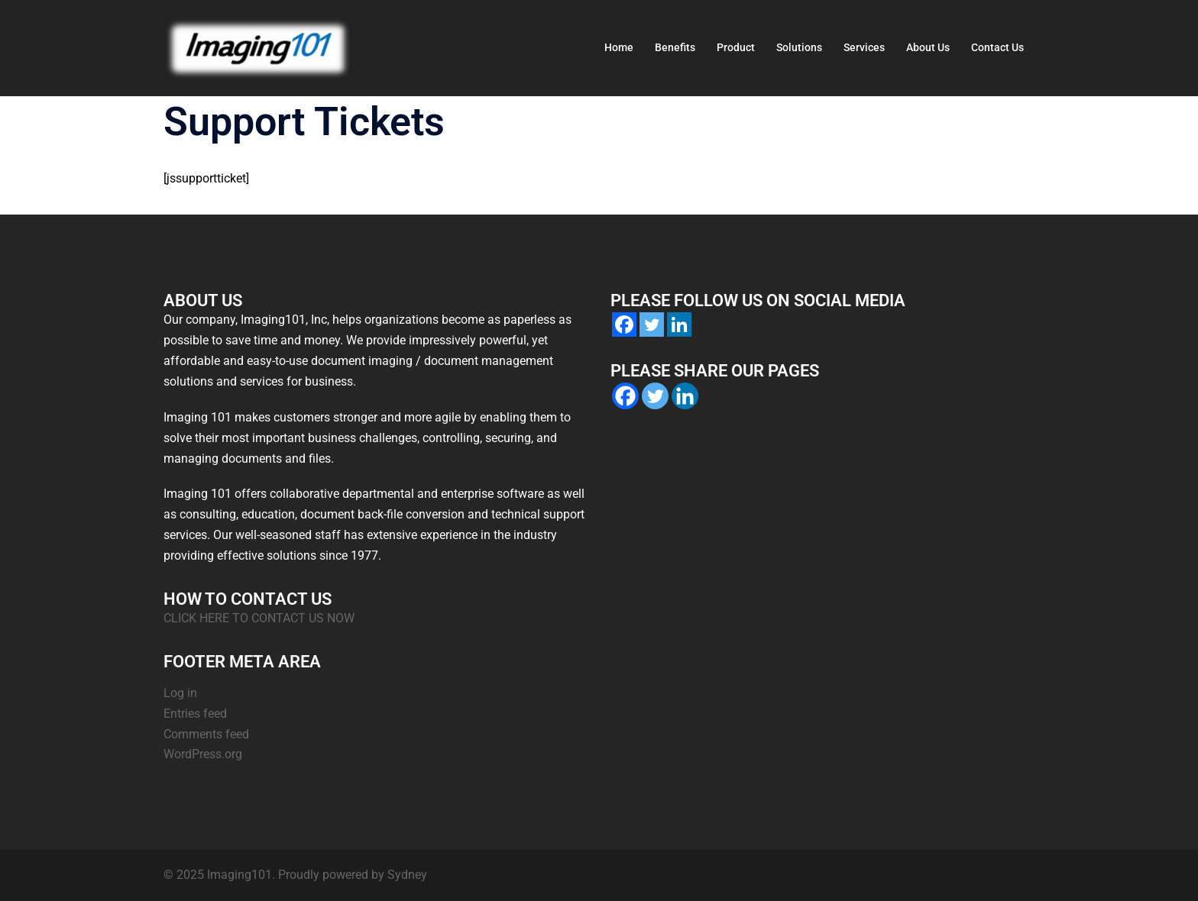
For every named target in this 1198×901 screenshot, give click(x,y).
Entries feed (195, 713)
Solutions (799, 47)
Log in (180, 693)
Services (864, 47)
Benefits (675, 47)
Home (618, 47)
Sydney (407, 874)
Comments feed (206, 734)
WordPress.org (203, 754)
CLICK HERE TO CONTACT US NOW (259, 618)
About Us (928, 47)
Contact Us (997, 47)
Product (736, 47)
